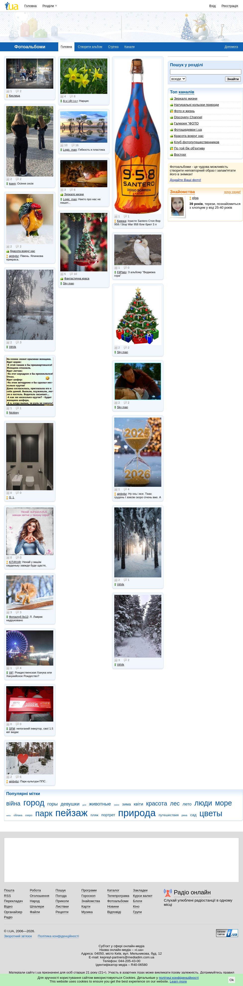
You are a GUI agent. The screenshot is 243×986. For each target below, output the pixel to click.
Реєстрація (230, 6)
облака (18, 815)
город (34, 802)
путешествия (169, 815)
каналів (186, 92)
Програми (89, 890)
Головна (30, 6)
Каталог (113, 890)
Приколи (62, 901)
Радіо (8, 917)
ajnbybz (12, 256)
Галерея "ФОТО (184, 123)
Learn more (178, 981)
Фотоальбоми (117, 901)
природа (137, 812)
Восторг (178, 154)
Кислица (13, 95)
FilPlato (120, 272)
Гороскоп (88, 896)
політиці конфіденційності (179, 978)
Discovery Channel (186, 117)
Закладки (140, 890)
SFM (10, 728)
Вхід (212, 6)
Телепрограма (118, 896)
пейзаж (71, 812)
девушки (70, 803)
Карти (85, 906)
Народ (35, 901)
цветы (210, 813)
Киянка (120, 221)
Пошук (61, 890)
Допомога (231, 47)
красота (156, 803)
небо (8, 815)
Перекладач (13, 901)
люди (203, 803)
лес (175, 803)
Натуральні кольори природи (194, 105)
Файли (35, 912)
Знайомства (182, 191)
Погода (61, 896)
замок (116, 805)
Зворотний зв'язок (18, 936)
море (223, 803)
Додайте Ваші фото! (185, 180)
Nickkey (12, 412)
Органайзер (13, 912)
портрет (108, 815)
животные (100, 803)
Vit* (9, 672)
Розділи (48, 6)
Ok (232, 980)
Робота (35, 890)
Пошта (9, 890)
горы (52, 803)
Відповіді (114, 912)
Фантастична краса (74, 278)
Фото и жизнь (182, 111)
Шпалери (37, 906)
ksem (11, 183)
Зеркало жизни (183, 98)
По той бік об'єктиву (187, 148)
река (184, 815)
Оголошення (39, 896)
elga (193, 198)
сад (193, 815)
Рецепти (62, 912)
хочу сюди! (232, 192)
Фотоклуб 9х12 (17, 616)
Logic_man (68, 149)
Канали (129, 47)
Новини (113, 906)
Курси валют (142, 896)
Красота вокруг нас (187, 136)
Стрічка (113, 47)
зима (126, 804)
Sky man (67, 283)
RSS (7, 896)
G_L (10, 497)
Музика (87, 912)
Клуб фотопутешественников (194, 142)
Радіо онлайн (192, 892)
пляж (94, 815)
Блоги (137, 901)
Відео (8, 906)
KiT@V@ (13, 562)
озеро (28, 815)
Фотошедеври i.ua (186, 129)
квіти (138, 804)
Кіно (136, 906)
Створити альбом (90, 47)
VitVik (11, 347)
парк (44, 813)
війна (13, 803)
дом (84, 805)
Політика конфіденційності (58, 936)
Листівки (62, 906)
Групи (137, 912)
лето (186, 804)
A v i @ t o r (68, 101)
